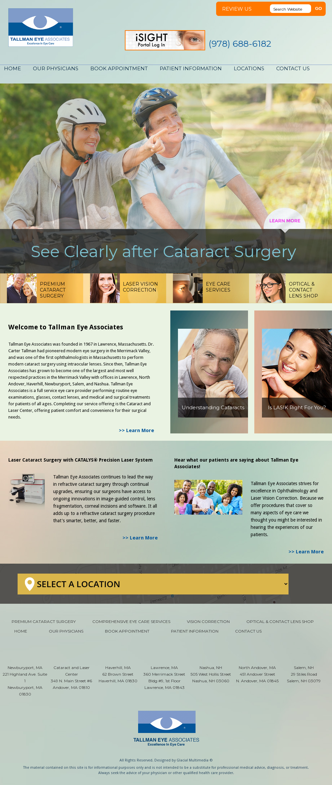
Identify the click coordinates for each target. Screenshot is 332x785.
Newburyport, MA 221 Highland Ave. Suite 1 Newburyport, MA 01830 (25, 681)
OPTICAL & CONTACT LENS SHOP (280, 621)
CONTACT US (293, 68)
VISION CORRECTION (208, 621)
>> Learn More (136, 430)
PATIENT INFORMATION (191, 68)
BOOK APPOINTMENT (119, 68)
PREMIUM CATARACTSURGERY (52, 290)
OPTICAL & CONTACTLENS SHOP (303, 290)
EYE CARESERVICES (218, 287)
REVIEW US (237, 9)
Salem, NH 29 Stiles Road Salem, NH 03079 (304, 674)
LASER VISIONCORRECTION (140, 287)
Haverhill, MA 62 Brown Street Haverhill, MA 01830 (118, 674)
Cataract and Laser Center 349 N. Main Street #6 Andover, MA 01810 (71, 677)
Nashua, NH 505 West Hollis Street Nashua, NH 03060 (211, 674)
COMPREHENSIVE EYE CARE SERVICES (131, 621)
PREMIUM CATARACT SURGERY (44, 621)
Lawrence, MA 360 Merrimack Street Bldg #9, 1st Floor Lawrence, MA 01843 (164, 677)
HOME (12, 68)
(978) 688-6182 (239, 43)
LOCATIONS (249, 68)
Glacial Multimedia (192, 760)
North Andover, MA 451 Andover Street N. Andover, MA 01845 (257, 674)
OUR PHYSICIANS (55, 68)
